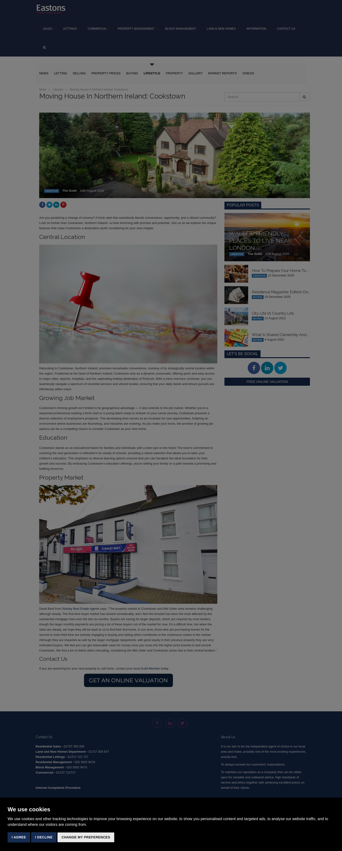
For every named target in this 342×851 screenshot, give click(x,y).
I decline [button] (44, 837)
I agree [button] (19, 837)
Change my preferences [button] (86, 837)
